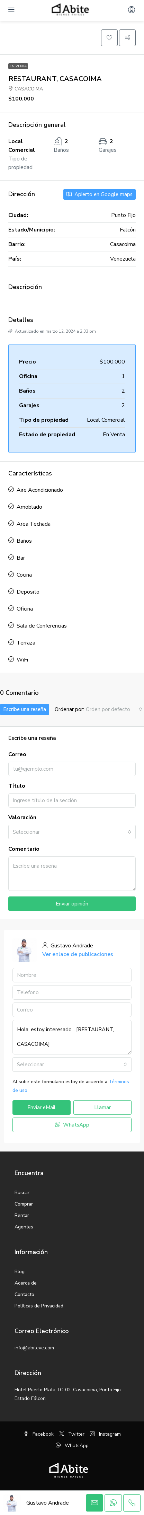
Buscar (22, 1192)
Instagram (105, 1434)
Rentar (22, 1215)
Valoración (22, 817)
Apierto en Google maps (99, 194)
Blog (20, 1271)
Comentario (23, 849)
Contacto (24, 1294)
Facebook (39, 1434)
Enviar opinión (72, 903)
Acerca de (26, 1283)
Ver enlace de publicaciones (77, 954)
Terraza (26, 643)
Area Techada (34, 524)
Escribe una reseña (24, 709)
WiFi (22, 660)
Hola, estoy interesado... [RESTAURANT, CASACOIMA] (72, 1037)
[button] (109, 37)
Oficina (25, 609)
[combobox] (114, 709)
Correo (17, 754)
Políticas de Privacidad (39, 1306)
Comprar (24, 1204)
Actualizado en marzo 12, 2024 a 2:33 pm (52, 331)
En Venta (18, 66)
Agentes (24, 1227)
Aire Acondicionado (40, 490)
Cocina (24, 575)
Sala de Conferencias (42, 626)
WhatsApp (72, 1124)
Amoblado (29, 507)
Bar (21, 558)
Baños (24, 541)
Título (16, 786)
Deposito (28, 592)
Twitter (71, 1434)
